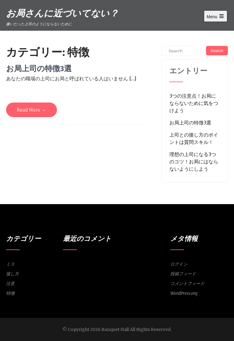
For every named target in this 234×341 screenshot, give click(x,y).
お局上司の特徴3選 (39, 68)
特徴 (10, 293)
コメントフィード (187, 283)
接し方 (12, 274)
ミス (10, 264)
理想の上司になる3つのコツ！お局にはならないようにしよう (193, 161)
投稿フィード (183, 274)
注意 (10, 283)
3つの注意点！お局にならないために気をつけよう (193, 103)
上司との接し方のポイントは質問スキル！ (193, 138)
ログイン (178, 264)
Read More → (31, 109)
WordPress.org (183, 293)
